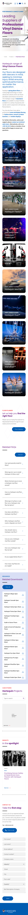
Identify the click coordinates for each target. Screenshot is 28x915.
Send (7, 898)
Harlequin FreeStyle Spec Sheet (14, 617)
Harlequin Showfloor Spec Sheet (14, 665)
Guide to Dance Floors (14, 622)
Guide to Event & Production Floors (14, 628)
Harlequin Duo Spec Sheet (14, 653)
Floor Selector (19, 429)
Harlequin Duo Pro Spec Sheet (14, 659)
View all (20, 454)
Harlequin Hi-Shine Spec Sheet (14, 641)
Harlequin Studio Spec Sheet (14, 677)
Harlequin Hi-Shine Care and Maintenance (14, 634)
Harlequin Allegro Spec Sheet (14, 595)
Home (5, 56)
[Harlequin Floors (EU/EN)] (7, 3)
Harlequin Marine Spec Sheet (14, 647)
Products (11, 56)
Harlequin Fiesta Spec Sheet (14, 611)
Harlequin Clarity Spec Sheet (14, 607)
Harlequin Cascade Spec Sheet (14, 601)
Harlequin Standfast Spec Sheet (14, 672)
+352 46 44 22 (6, 126)
